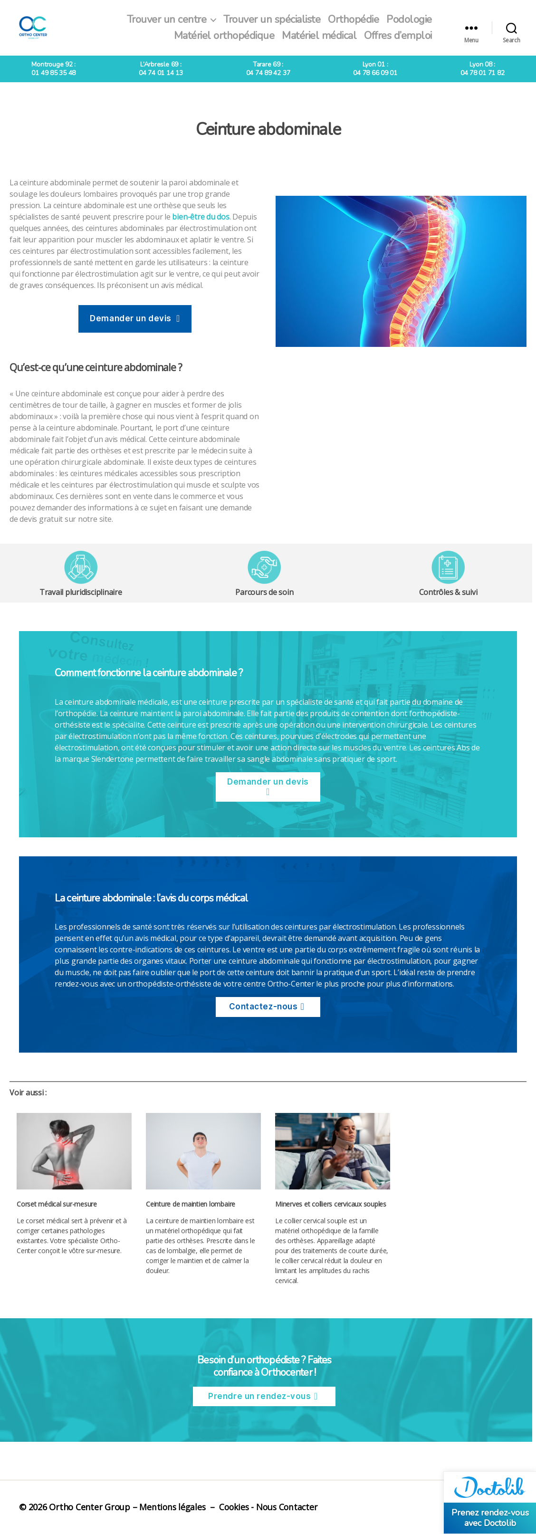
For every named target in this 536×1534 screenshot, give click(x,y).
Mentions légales (173, 1507)
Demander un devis (131, 318)
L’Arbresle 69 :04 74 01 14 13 (161, 68)
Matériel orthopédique (224, 35)
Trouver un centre (167, 19)
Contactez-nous (263, 1006)
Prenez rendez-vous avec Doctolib (490, 1518)
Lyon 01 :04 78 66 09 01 (375, 68)
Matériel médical (319, 35)
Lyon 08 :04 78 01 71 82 (482, 68)
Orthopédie (353, 19)
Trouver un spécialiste (271, 19)
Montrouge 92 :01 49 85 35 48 (53, 68)
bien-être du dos (200, 216)
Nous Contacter (290, 1507)
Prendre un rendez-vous (259, 1396)
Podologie (409, 19)
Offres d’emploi (398, 35)
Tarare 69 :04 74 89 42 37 (268, 68)
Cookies (235, 1507)
